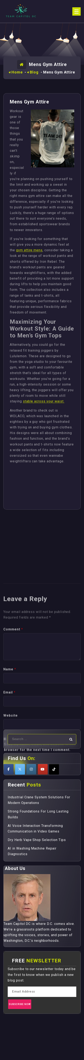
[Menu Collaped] (76, 11)
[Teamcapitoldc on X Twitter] (20, 769)
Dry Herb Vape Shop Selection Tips (37, 840)
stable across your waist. (43, 401)
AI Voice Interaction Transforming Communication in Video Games (35, 828)
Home (17, 72)
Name (9, 727)
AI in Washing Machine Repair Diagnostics (32, 851)
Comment (13, 687)
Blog (34, 72)
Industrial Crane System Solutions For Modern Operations (39, 800)
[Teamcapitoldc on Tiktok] (54, 769)
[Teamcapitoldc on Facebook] (9, 769)
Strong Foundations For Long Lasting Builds (38, 814)
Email (9, 750)
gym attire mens (29, 250)
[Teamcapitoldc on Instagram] (31, 769)
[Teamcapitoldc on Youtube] (43, 769)
